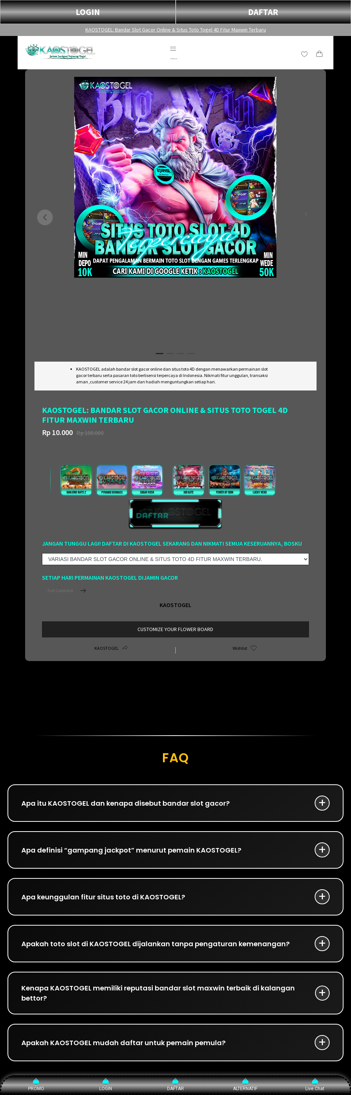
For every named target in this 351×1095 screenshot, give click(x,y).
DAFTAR (263, 11)
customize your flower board (175, 629)
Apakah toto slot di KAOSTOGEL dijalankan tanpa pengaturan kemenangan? (155, 943)
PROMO (36, 1084)
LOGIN (88, 11)
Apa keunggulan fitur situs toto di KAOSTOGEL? (103, 897)
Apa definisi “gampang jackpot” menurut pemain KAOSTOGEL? (131, 850)
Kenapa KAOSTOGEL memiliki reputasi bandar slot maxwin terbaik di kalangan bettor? (158, 993)
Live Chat (314, 1084)
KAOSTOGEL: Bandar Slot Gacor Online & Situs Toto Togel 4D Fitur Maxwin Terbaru (175, 29)
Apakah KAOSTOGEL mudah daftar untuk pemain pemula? (123, 1042)
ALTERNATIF (245, 1084)
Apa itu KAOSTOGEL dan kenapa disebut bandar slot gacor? (125, 803)
